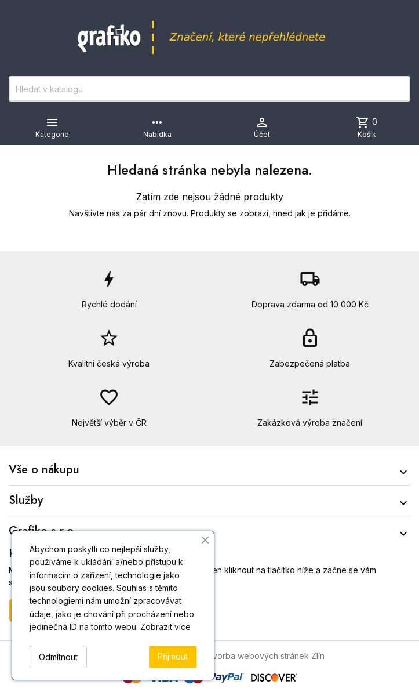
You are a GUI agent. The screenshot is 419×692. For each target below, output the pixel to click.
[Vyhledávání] (209, 88)
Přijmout (173, 656)
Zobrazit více (165, 627)
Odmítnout (58, 657)
